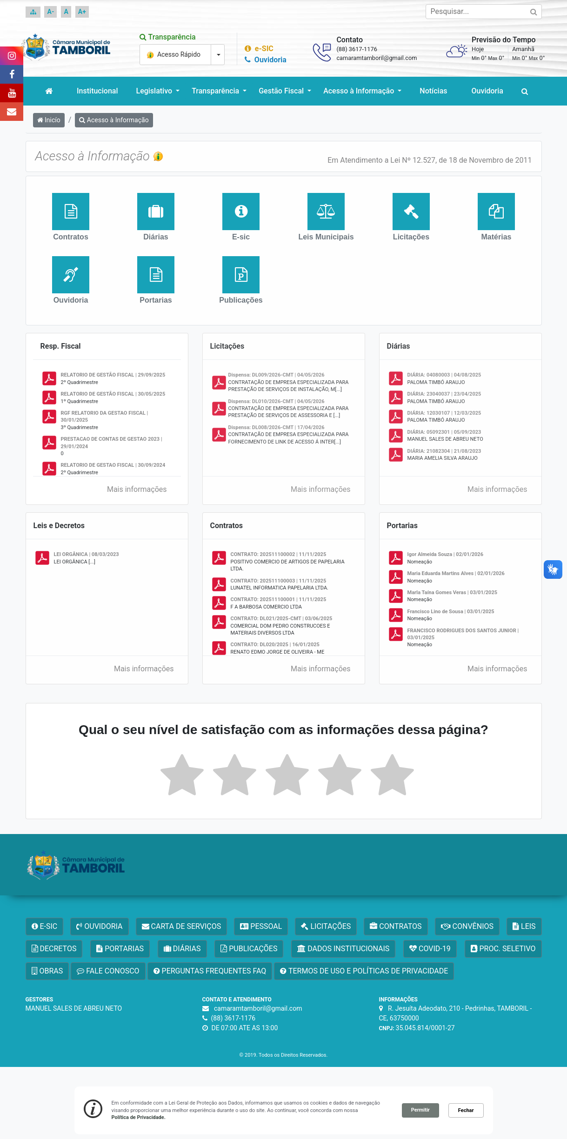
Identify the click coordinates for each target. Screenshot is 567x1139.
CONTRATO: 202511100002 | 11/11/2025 (279, 554)
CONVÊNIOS (467, 926)
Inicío (48, 120)
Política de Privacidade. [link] (139, 1117)
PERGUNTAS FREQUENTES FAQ (210, 971)
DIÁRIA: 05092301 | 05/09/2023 (444, 432)
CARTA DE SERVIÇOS (181, 926)
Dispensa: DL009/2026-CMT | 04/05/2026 (276, 375)
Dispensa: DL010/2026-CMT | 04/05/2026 (276, 401)
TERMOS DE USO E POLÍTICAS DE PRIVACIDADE (364, 971)
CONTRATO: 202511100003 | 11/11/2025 (279, 581)
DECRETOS (54, 948)
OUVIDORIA (99, 926)
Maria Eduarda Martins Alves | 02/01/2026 (456, 573)
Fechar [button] (466, 1110)
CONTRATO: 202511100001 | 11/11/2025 (279, 599)
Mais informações (140, 489)
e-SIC (257, 48)
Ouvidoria (264, 59)
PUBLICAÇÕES (248, 948)
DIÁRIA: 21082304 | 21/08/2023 (444, 451)
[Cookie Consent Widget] (283, 1110)
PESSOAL (261, 926)
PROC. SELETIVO (503, 948)
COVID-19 (430, 948)
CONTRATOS (395, 926)
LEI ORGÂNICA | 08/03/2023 (86, 554)
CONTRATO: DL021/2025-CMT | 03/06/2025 (282, 619)
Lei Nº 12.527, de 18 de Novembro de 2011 (461, 160)
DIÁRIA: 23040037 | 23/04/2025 (444, 394)
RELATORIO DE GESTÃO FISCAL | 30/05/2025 (113, 394)
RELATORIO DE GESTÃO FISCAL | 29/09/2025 (113, 375)
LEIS (524, 926)
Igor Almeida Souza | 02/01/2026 (445, 554)
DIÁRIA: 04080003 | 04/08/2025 (444, 375)
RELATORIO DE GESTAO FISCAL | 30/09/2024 (113, 465)
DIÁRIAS (182, 948)
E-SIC (45, 926)
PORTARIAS (120, 948)
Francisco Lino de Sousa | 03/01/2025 (450, 612)
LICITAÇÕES (326, 926)
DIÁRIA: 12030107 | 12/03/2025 (444, 413)
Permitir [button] (420, 1110)
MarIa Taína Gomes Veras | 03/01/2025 (452, 592)
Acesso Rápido (174, 55)
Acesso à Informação (113, 120)
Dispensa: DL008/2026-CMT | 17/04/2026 (276, 427)
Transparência (167, 37)
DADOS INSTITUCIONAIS (343, 948)
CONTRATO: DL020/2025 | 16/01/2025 (275, 645)
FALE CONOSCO (108, 971)
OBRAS (47, 971)
